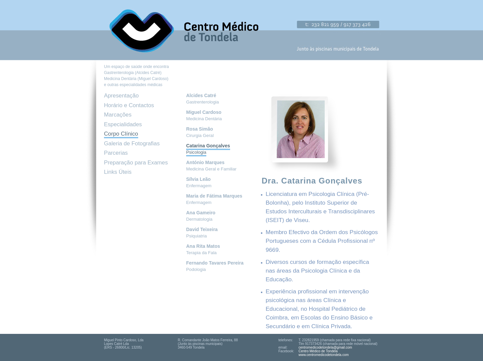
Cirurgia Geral (200, 132)
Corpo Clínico (121, 134)
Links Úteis (117, 172)
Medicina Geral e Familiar (211, 165)
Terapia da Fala (203, 249)
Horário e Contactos (129, 105)
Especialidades (123, 124)
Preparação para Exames (136, 162)
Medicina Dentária (204, 115)
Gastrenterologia (202, 98)
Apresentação (121, 95)
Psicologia (208, 149)
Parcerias (116, 153)
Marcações (117, 115)
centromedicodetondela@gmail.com (325, 347)
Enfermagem (199, 182)
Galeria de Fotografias (132, 143)
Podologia (215, 266)
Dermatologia (200, 216)
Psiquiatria (202, 232)
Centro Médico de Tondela (318, 351)
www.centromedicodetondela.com (324, 355)
